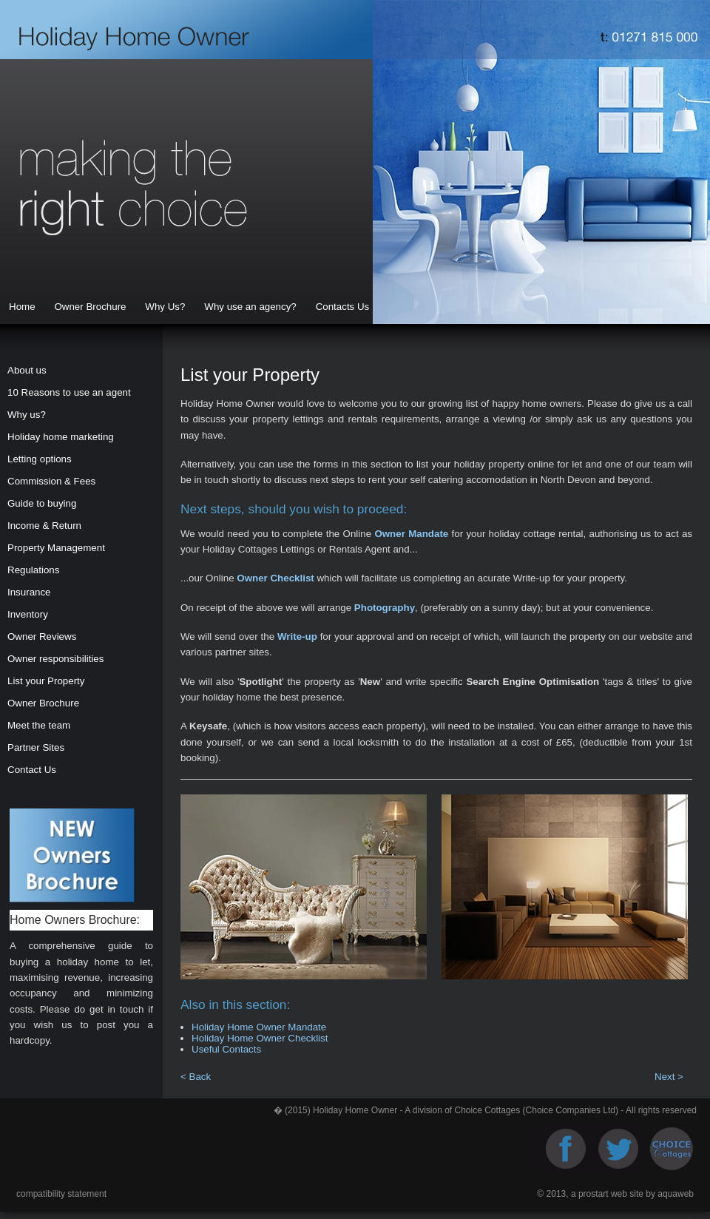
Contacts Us (343, 306)
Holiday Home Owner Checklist (260, 1038)
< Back (195, 1076)
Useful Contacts (226, 1049)
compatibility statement (61, 1194)
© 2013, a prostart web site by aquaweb (615, 1194)
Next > (669, 1076)
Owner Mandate (411, 533)
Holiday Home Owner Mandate (259, 1027)
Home (22, 306)
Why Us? (165, 306)
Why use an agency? (250, 306)
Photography (384, 607)
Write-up (297, 636)
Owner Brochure (90, 306)
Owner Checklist (275, 578)
